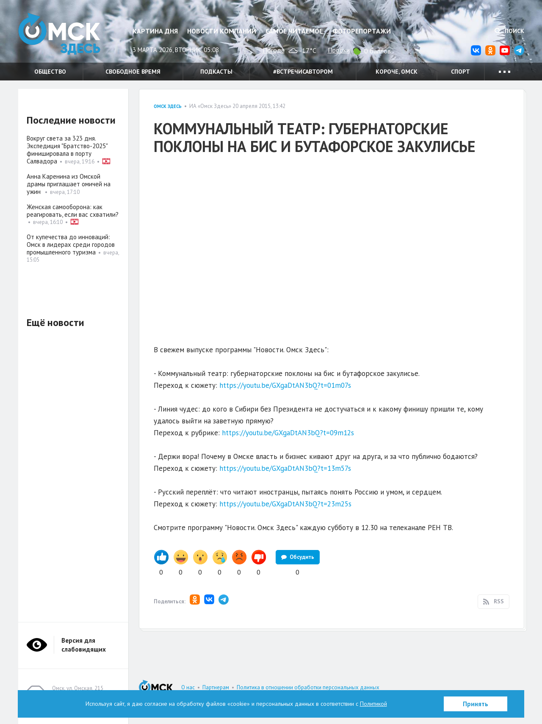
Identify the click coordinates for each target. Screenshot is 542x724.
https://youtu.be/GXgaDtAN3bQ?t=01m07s (285, 385)
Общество (50, 71)
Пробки (339, 50)
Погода (274, 50)
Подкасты (216, 71)
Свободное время (132, 71)
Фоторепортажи (361, 31)
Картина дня (155, 31)
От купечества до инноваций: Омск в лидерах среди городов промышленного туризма (71, 244)
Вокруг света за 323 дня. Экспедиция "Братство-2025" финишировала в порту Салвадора (67, 149)
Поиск (509, 31)
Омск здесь (168, 106)
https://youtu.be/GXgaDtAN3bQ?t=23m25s (285, 503)
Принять (475, 704)
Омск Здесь (60, 34)
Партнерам (215, 687)
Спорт (460, 71)
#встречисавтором (303, 71)
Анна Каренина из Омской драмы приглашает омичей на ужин (69, 184)
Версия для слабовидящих (83, 644)
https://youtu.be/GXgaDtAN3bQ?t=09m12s (288, 432)
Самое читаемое (294, 31)
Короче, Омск (397, 71)
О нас (188, 687)
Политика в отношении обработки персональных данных (308, 687)
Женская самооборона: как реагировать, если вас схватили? (73, 210)
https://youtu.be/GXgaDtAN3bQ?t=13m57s (285, 468)
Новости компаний (221, 31)
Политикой (373, 703)
